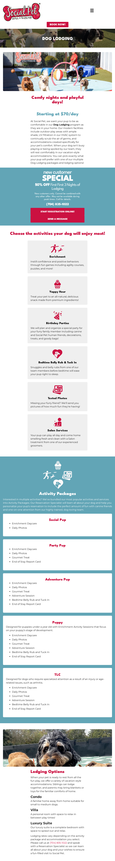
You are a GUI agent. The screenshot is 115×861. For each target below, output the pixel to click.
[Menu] (92, 10)
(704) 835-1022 (58, 842)
